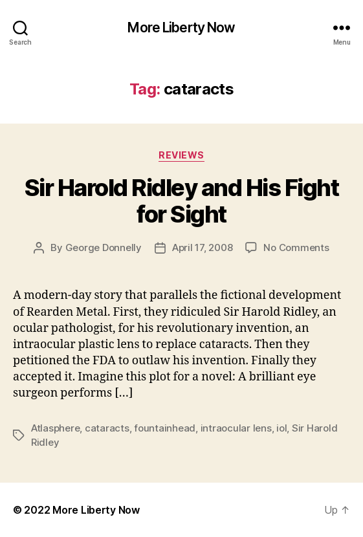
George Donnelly (103, 247)
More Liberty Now (181, 27)
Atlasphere (55, 428)
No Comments (296, 247)
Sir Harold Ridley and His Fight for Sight (182, 200)
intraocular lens (236, 428)
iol (281, 428)
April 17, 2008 (202, 247)
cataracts (107, 428)
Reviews (181, 154)
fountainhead (164, 428)
